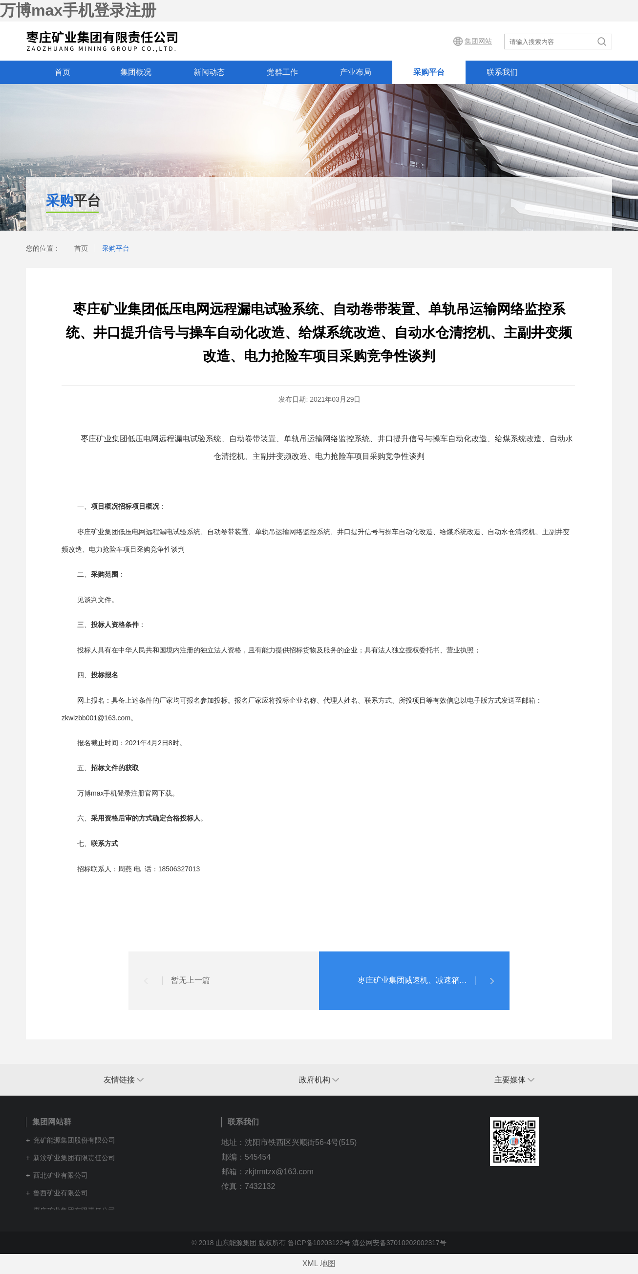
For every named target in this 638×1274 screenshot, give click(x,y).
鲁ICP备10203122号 (319, 1243)
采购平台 (429, 72)
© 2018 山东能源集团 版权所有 (238, 1243)
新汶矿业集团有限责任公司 (74, 1158)
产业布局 (355, 72)
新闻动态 (209, 72)
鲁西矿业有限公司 (60, 1193)
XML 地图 (319, 1263)
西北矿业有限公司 (60, 1175)
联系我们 (502, 72)
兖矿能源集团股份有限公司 (74, 1140)
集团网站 (478, 41)
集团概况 (135, 72)
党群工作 (282, 72)
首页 (62, 72)
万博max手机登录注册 (78, 10)
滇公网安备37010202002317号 (399, 1243)
